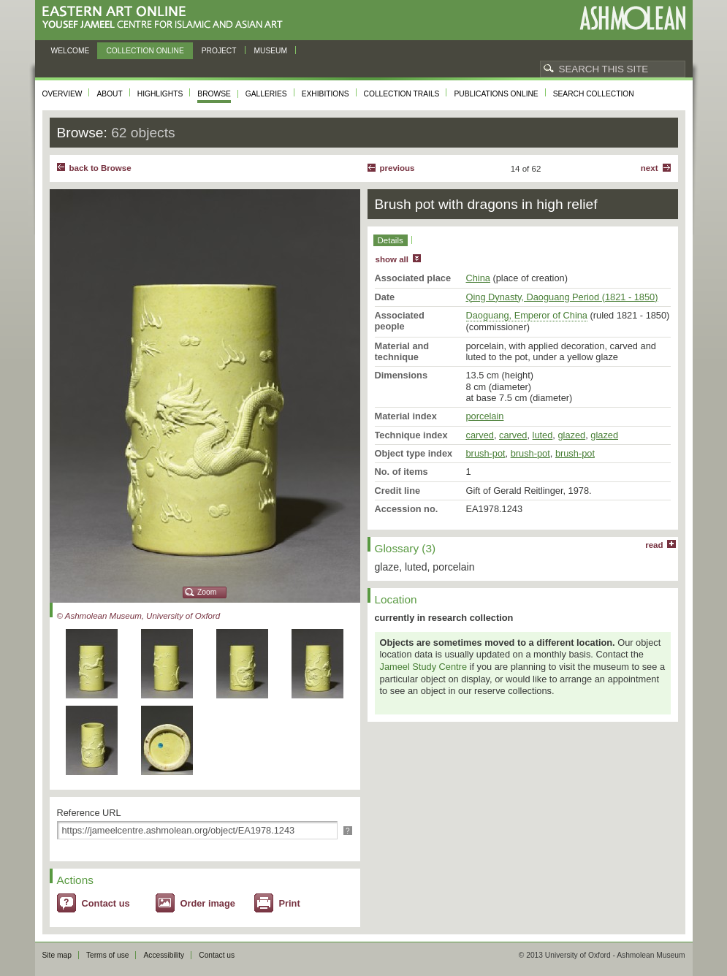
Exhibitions (325, 94)
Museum (271, 51)
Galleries (266, 94)
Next (649, 168)
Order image (207, 903)
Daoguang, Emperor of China (526, 315)
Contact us (106, 903)
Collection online (144, 51)
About (109, 94)
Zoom (206, 592)
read (654, 545)
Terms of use (107, 955)
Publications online (496, 94)
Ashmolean (632, 18)
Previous (397, 168)
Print (289, 903)
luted (543, 435)
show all (392, 259)
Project (219, 51)
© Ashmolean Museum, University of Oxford (139, 615)
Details (390, 240)
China (478, 277)
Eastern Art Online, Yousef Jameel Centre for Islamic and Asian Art (166, 18)
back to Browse (100, 168)
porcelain (485, 416)
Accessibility (163, 955)
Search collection (593, 94)
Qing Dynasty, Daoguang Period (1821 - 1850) (562, 296)
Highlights (160, 94)
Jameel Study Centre (424, 666)
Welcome (70, 51)
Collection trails (402, 94)
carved (480, 435)
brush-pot (486, 453)
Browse (214, 94)
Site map (57, 955)
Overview (62, 94)
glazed (571, 435)
